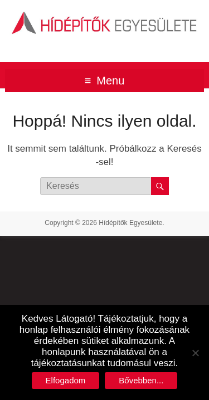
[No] (195, 352)
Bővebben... (141, 380)
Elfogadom (66, 380)
